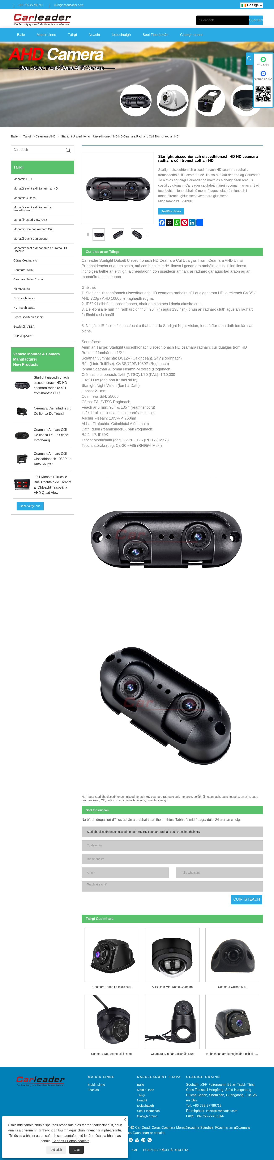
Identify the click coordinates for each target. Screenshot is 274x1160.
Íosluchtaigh (121, 35)
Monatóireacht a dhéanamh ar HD (35, 188)
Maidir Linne (46, 35)
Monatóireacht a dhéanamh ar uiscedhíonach (33, 209)
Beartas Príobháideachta (70, 1141)
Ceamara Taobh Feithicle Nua (112, 985)
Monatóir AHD (22, 179)
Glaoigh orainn (191, 35)
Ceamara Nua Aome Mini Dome (112, 1052)
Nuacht (94, 35)
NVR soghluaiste (24, 307)
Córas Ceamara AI (25, 260)
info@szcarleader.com (69, 5)
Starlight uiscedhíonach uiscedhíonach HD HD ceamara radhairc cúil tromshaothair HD (120, 136)
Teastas (93, 1088)
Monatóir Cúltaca (24, 198)
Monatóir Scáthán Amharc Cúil (33, 229)
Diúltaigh (56, 1149)
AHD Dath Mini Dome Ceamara (172, 985)
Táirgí (72, 35)
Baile (21, 35)
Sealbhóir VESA (23, 326)
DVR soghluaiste (24, 298)
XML (134, 1148)
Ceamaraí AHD (45, 136)
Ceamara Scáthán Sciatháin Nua (172, 1052)
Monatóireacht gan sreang (30, 238)
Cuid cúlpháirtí (22, 336)
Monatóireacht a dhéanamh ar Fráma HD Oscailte (40, 249)
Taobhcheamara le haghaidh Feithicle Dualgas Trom (234, 1052)
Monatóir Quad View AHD (30, 219)
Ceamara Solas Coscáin (29, 279)
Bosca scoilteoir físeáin (28, 317)
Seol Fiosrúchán (155, 35)
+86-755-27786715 (30, 5)
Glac (76, 1149)
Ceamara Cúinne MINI (232, 985)
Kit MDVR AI (21, 288)
